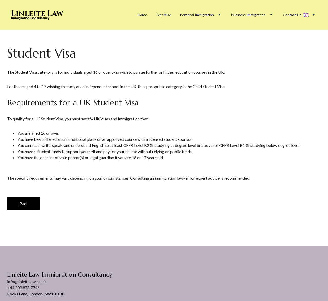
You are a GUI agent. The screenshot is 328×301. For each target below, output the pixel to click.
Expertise (163, 15)
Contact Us (292, 15)
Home (142, 15)
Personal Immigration (197, 15)
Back (24, 203)
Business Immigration (248, 15)
